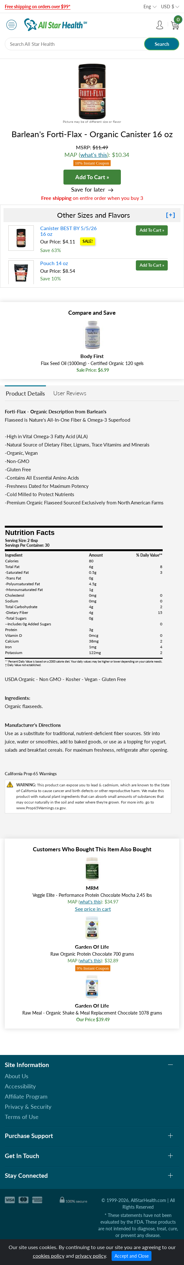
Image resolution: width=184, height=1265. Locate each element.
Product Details (25, 393)
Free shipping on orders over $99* (37, 6)
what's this (93, 154)
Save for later (88, 189)
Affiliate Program (26, 1096)
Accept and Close (131, 1256)
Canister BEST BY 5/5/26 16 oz (68, 231)
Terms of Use (22, 1116)
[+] (171, 215)
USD (167, 6)
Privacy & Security (28, 1106)
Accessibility (20, 1086)
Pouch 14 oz (54, 263)
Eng (147, 6)
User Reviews (69, 393)
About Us (16, 1075)
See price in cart (93, 909)
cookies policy (48, 1256)
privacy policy (90, 1256)
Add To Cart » (92, 176)
